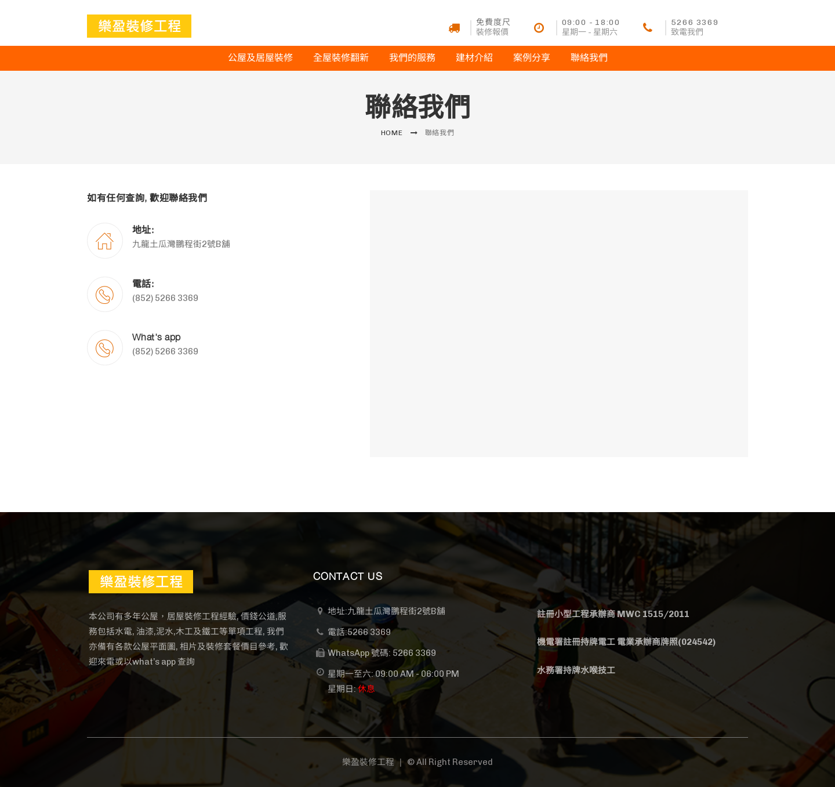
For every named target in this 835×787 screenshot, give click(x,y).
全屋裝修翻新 (341, 57)
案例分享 (531, 57)
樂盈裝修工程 (368, 762)
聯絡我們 (589, 57)
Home (392, 133)
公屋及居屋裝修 (260, 57)
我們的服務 (412, 57)
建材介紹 (474, 57)
